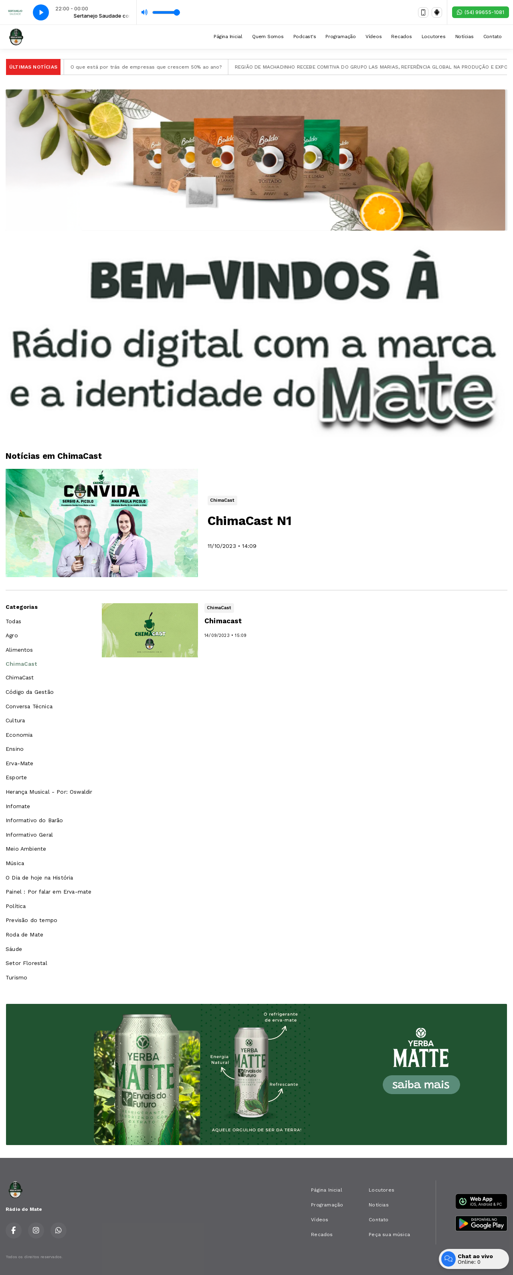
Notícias (464, 36)
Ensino (15, 749)
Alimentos (19, 650)
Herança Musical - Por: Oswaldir (49, 792)
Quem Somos (268, 36)
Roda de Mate (24, 934)
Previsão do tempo (31, 920)
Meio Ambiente (26, 848)
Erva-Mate (20, 763)
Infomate (18, 806)
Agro (12, 635)
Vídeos (374, 36)
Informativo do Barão (34, 820)
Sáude (14, 949)
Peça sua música (389, 1234)
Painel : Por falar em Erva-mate (49, 891)
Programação (340, 36)
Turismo (16, 977)
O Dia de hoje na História (39, 877)
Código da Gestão (30, 692)
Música (15, 863)
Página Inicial (228, 36)
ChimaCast (21, 664)
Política (16, 906)
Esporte (16, 777)
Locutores (434, 36)
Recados (401, 36)
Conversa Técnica (29, 706)
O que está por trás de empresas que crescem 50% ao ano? (155, 67)
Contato (492, 36)
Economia (19, 735)
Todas (13, 621)
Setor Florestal (26, 963)
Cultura (15, 720)
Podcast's (304, 36)
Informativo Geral (29, 834)
